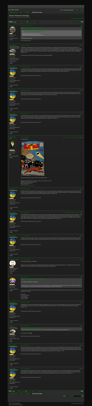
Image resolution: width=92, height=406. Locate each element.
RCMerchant (13, 137)
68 (24, 22)
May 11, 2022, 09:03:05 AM (25, 235)
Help (72, 403)
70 (29, 22)
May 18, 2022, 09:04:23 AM (25, 302)
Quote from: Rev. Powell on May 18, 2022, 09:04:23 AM (32, 328)
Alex (11, 276)
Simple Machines (17, 403)
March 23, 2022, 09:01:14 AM (25, 66)
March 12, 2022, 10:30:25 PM (25, 45)
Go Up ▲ (81, 403)
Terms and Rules (76, 403)
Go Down (11, 22)
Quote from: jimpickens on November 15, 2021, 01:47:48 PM (34, 31)
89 (35, 22)
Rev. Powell (12, 67)
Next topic (80, 18)
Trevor (11, 326)
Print (82, 22)
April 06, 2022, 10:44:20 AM (25, 137)
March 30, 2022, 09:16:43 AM (25, 90)
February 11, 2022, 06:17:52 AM (26, 25)
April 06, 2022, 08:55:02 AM (25, 113)
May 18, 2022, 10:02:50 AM (25, 325)
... (21, 22)
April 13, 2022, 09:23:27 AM (25, 189)
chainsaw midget (14, 259)
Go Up (10, 391)
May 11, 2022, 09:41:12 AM (25, 276)
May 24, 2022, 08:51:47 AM (25, 345)
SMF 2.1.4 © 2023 (12, 403)
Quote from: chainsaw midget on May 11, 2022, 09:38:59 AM (33, 279)
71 (32, 22)
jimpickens (12, 25)
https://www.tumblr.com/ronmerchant (27, 185)
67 (22, 22)
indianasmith (13, 45)
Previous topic (74, 18)
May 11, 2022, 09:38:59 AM (25, 259)
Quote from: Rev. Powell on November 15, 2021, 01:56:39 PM (33, 28)
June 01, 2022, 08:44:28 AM (25, 368)
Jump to (64, 396)
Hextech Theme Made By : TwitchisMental (16, 404)
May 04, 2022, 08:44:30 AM (25, 212)
